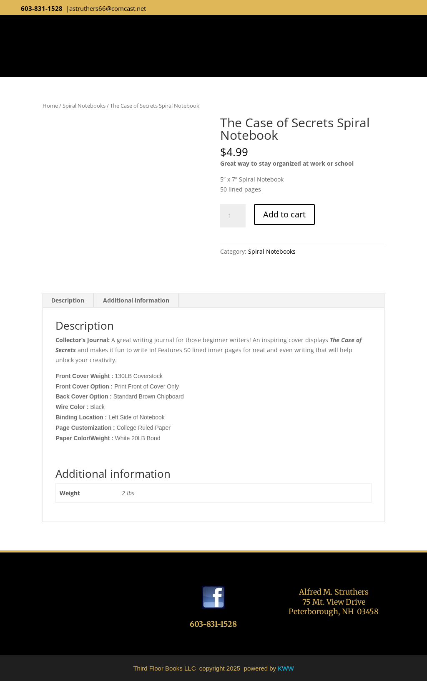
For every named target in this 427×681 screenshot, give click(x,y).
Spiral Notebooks (84, 105)
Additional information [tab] (136, 300)
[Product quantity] (232, 215)
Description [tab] (67, 300)
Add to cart (284, 214)
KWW (286, 668)
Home (50, 105)
